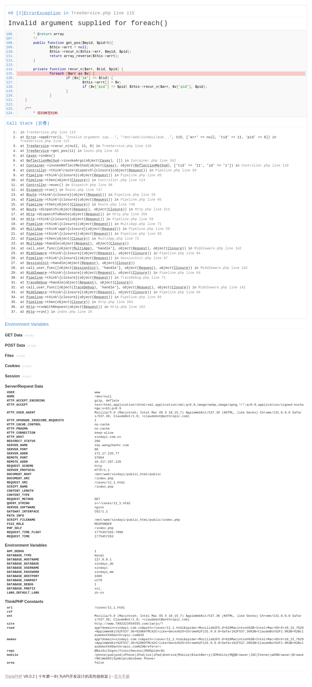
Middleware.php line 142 (217, 248)
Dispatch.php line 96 (91, 185)
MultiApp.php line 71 (141, 224)
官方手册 (122, 676)
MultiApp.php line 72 (118, 239)
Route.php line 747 (83, 190)
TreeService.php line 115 (102, 13)
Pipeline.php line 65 (141, 175)
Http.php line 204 (115, 302)
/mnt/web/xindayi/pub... (146, 137)
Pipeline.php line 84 (179, 253)
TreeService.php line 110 (126, 146)
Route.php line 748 (116, 204)
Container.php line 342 (153, 161)
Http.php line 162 (127, 307)
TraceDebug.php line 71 (143, 278)
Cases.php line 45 (101, 151)
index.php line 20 (74, 312)
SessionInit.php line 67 (144, 258)
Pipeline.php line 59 (176, 170)
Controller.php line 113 (121, 180)
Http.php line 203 (129, 214)
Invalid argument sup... (90, 137)
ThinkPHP (13, 676)
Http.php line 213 (152, 209)
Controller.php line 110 (264, 165)
